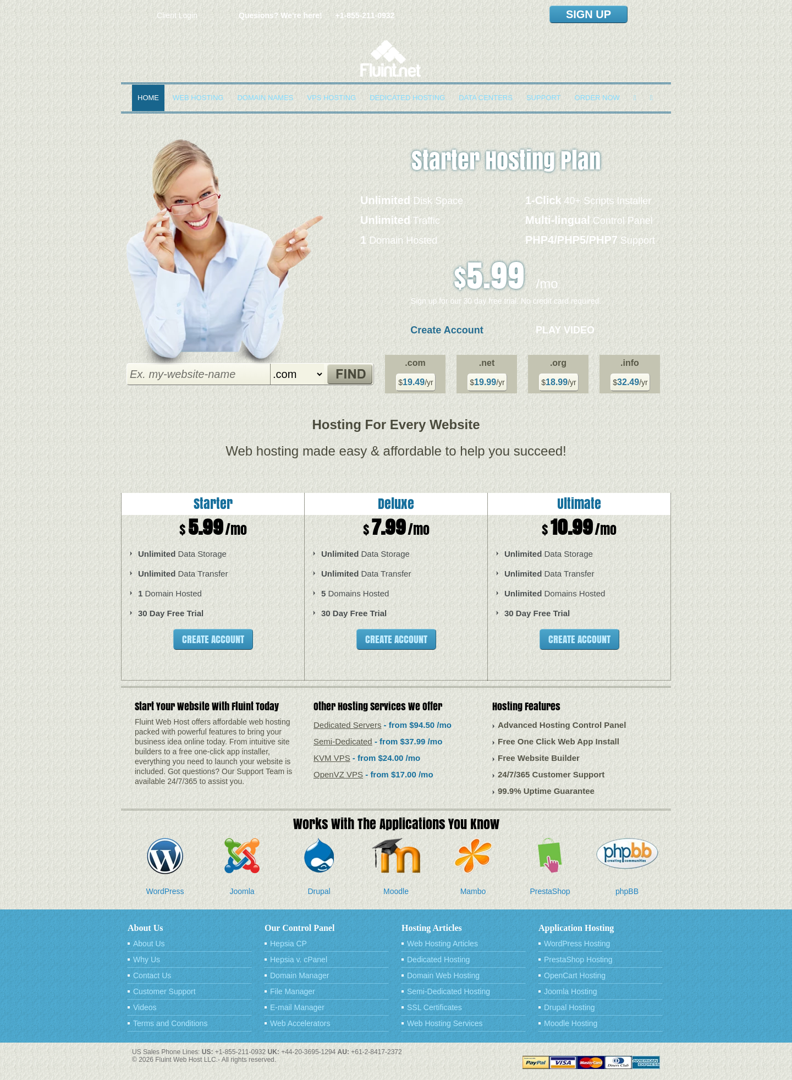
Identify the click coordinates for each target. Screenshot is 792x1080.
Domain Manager (299, 975)
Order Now (597, 98)
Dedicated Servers (347, 725)
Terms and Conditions (170, 1023)
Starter (213, 503)
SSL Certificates (434, 1007)
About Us (149, 943)
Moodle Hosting (570, 1023)
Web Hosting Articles (442, 943)
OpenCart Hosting (575, 975)
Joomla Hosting (570, 991)
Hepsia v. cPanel (298, 959)
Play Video (565, 330)
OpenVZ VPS (338, 774)
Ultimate (579, 503)
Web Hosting (198, 98)
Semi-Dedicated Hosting (448, 991)
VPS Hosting (331, 98)
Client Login (177, 15)
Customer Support (164, 991)
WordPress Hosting (577, 943)
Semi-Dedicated (343, 741)
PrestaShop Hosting (578, 959)
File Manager (292, 991)
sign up (588, 14)
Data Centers (486, 98)
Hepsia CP (288, 943)
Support (543, 98)
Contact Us (152, 975)
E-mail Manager (297, 1007)
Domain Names (265, 98)
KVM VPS (332, 758)
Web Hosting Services (444, 1023)
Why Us (146, 959)
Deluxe (396, 503)
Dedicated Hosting (407, 98)
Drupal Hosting (569, 1007)
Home (148, 98)
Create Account (446, 330)
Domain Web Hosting (443, 975)
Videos (145, 1007)
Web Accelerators (300, 1023)
